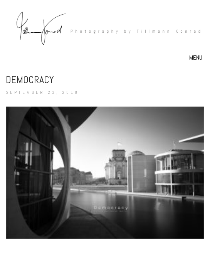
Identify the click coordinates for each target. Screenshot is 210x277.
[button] (196, 57)
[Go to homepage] (105, 31)
